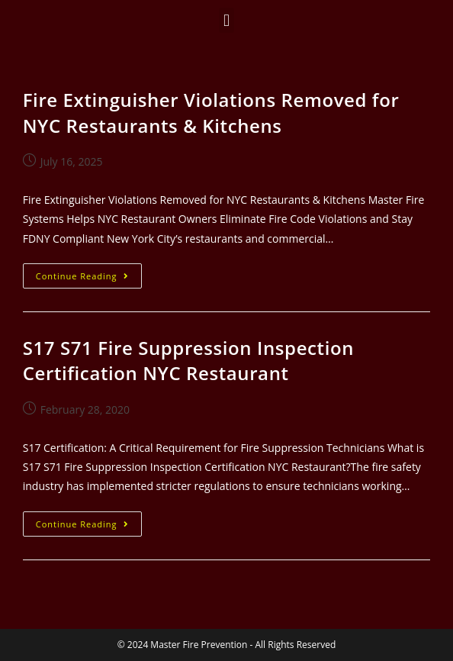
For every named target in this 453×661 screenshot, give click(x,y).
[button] (226, 20)
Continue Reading (89, 272)
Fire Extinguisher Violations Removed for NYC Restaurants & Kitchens (211, 112)
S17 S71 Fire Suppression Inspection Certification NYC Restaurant (188, 360)
